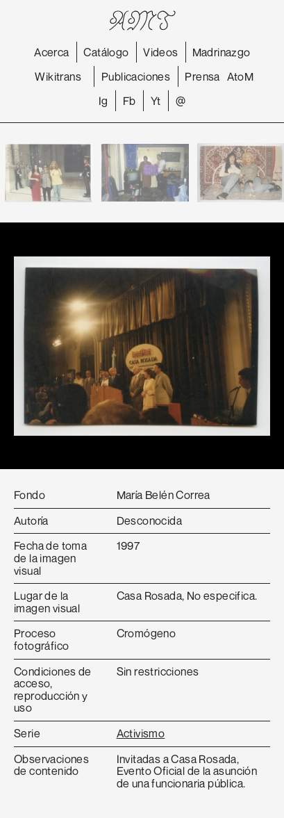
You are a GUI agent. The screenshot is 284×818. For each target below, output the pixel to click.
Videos (160, 52)
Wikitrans (58, 76)
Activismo (141, 733)
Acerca (51, 52)
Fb (129, 101)
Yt (156, 101)
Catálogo (105, 52)
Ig (103, 101)
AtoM (240, 76)
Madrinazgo (221, 52)
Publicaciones (135, 76)
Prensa (202, 76)
